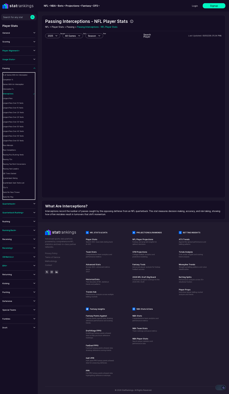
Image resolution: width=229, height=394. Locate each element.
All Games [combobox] (70, 36)
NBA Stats (137, 316)
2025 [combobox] (50, 36)
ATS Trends (184, 239)
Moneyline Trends (187, 264)
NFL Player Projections (142, 239)
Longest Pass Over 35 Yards (13, 126)
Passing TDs (7, 159)
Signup (214, 5)
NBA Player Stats (140, 339)
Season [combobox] (92, 36)
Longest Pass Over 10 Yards (13, 103)
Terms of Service (52, 257)
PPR (87, 370)
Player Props (184, 289)
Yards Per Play (8, 197)
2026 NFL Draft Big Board (144, 277)
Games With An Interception (13, 84)
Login (195, 6)
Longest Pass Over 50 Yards (13, 141)
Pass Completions (9, 150)
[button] (18, 33)
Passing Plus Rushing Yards (13, 155)
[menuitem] (47, 6)
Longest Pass (7, 98)
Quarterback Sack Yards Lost (13, 183)
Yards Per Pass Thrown (11, 192)
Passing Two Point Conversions (14, 164)
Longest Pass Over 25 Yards (13, 117)
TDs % (5, 187)
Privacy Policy (51, 253)
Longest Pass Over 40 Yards (13, 131)
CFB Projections (139, 252)
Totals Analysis (186, 252)
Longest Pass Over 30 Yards (13, 122)
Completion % (8, 80)
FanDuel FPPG (92, 345)
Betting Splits (185, 277)
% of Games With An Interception (15, 75)
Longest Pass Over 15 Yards (13, 108)
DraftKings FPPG (93, 331)
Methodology (51, 261)
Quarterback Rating (10, 178)
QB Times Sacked (9, 173)
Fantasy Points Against (96, 316)
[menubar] (72, 6)
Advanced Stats (93, 264)
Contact (48, 265)
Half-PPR (90, 358)
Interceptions (8, 94)
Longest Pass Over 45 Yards (13, 136)
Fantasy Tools (138, 264)
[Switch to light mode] (220, 387)
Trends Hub (91, 292)
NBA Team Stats (140, 328)
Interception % (8, 89)
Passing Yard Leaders (11, 169)
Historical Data (92, 279)
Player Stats (91, 239)
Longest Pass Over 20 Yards (13, 112)
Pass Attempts (8, 145)
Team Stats (91, 252)
